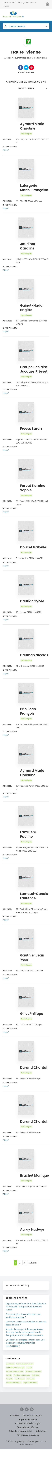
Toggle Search (15, 26)
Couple (29, 1367)
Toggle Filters (26, 88)
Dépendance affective (33, 1371)
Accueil (7, 57)
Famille (9, 1375)
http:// (6, 150)
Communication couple (24, 1364)
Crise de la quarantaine (14, 1371)
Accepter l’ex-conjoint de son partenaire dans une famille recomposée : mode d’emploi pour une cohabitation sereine (24, 1332)
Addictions (10, 1364)
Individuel (35, 1375)
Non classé (31, 1379)
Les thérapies (20, 1379)
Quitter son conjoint (13, 1382)
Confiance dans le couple (15, 1367)
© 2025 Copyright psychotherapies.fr (23, 1441)
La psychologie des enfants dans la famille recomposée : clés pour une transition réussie (26, 1306)
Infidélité (9, 1379)
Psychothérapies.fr (22, 57)
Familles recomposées (22, 1375)
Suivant (32, 1262)
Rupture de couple (30, 1382)
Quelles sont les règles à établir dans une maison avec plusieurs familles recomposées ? (25, 1342)
